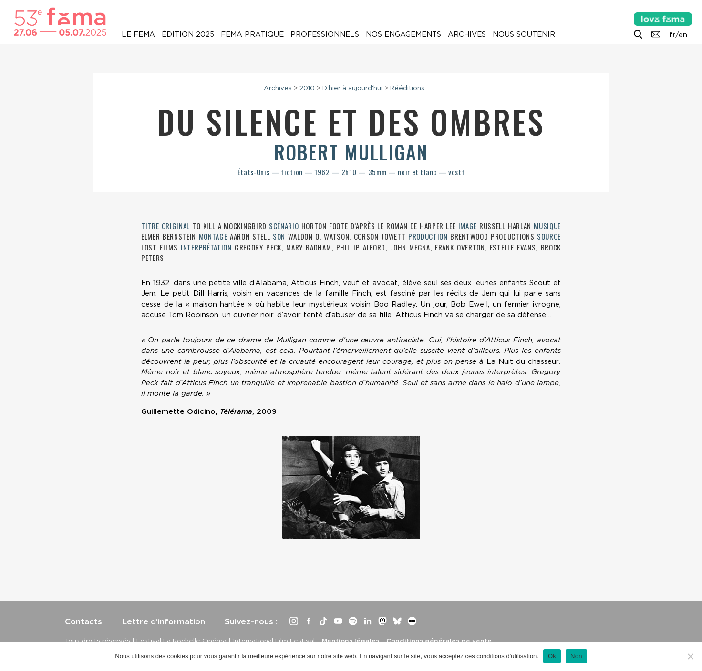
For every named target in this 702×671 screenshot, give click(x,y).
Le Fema (138, 34)
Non (576, 656)
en (683, 34)
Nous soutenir (524, 34)
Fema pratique (252, 34)
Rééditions (407, 87)
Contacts (83, 621)
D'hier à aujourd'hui (352, 87)
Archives (467, 34)
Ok (552, 656)
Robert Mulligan (351, 152)
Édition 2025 (188, 34)
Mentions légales (350, 640)
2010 (307, 87)
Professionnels (324, 34)
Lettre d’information (163, 621)
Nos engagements (403, 34)
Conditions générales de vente (439, 640)
